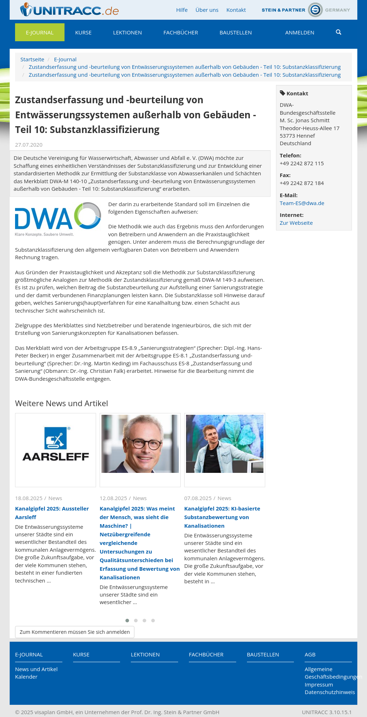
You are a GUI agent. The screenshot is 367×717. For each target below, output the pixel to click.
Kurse (83, 32)
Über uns (207, 9)
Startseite (32, 59)
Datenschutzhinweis (328, 691)
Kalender (26, 676)
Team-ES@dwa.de (302, 202)
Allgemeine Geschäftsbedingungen (328, 672)
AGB (310, 654)
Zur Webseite (296, 222)
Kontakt (236, 9)
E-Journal (40, 32)
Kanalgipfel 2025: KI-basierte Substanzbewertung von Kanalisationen (222, 517)
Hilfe (181, 9)
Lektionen (127, 32)
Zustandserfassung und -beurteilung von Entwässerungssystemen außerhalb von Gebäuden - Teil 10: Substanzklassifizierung (184, 66)
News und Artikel (36, 669)
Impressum (319, 684)
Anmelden (299, 32)
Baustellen (235, 32)
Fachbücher (180, 32)
